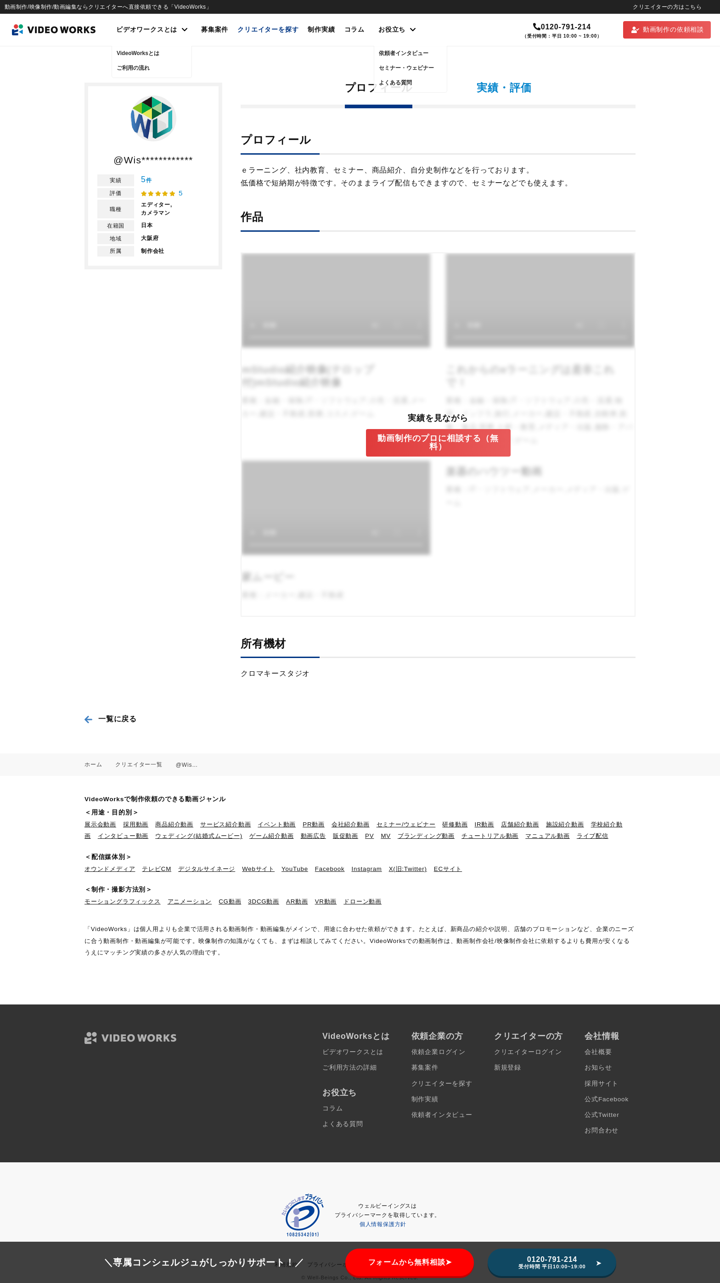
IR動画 (484, 824)
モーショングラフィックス (122, 901)
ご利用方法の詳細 (349, 1067)
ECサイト (448, 868)
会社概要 (598, 1052)
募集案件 (214, 29)
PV (369, 835)
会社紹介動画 (351, 824)
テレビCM (156, 868)
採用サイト (602, 1083)
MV (386, 835)
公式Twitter (602, 1114)
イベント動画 (277, 824)
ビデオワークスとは (352, 1052)
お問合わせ (602, 1130)
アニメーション (190, 901)
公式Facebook (607, 1099)
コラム (354, 29)
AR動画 (297, 901)
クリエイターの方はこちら (667, 7)
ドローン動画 (362, 901)
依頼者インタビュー (441, 1114)
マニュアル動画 (547, 835)
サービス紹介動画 (225, 824)
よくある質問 (342, 1124)
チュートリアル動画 (489, 835)
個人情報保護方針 (383, 1224)
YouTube (294, 868)
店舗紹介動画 (520, 824)
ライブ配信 (592, 835)
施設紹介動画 (565, 824)
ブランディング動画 (426, 835)
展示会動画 (100, 824)
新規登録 (507, 1067)
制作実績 (321, 29)
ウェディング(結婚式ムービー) (198, 835)
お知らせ (598, 1067)
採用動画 (135, 824)
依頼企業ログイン (438, 1052)
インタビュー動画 (123, 835)
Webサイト (258, 868)
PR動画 (314, 824)
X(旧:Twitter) (408, 868)
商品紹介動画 (174, 824)
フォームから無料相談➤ (410, 1262)
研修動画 (454, 824)
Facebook (330, 868)
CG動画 (230, 901)
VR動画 (326, 901)
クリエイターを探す (267, 29)
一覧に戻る (117, 719)
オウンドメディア (109, 868)
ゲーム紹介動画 (271, 835)
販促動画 (345, 835)
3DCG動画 (263, 901)
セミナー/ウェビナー (406, 824)
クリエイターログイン (528, 1052)
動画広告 (313, 835)
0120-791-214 (562, 27)
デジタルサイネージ (206, 868)
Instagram (367, 868)
